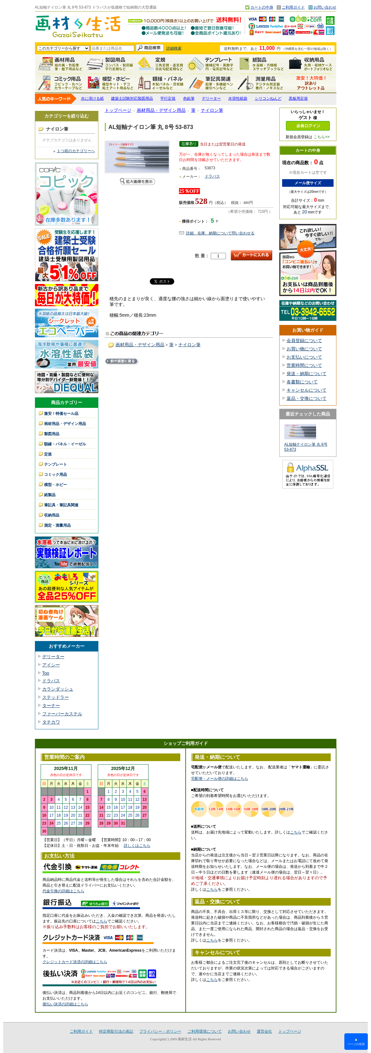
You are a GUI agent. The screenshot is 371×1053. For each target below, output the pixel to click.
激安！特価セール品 (311, 82)
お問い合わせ (325, 7)
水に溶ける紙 (92, 98)
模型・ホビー (110, 82)
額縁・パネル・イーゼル (161, 82)
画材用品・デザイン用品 (65, 424)
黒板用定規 (298, 98)
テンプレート (211, 63)
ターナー (51, 705)
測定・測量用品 (261, 82)
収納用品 (311, 63)
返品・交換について (307, 398)
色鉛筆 (189, 98)
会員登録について (304, 340)
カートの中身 (261, 7)
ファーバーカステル (62, 713)
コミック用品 (60, 82)
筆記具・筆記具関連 (61, 505)
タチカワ (51, 722)
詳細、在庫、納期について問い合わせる (220, 233)
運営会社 (264, 1031)
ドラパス (51, 680)
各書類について (302, 381)
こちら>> (321, 137)
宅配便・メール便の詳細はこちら (219, 778)
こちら (101, 921)
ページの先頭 (356, 1041)
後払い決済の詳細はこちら (65, 1004)
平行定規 (168, 98)
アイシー (51, 664)
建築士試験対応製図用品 (132, 98)
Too (46, 673)
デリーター (211, 98)
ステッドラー (55, 697)
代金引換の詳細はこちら (63, 891)
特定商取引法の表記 (116, 1031)
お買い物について (304, 348)
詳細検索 (174, 48)
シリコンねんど (268, 98)
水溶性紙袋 (237, 98)
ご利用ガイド (293, 7)
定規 (161, 63)
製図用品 (110, 63)
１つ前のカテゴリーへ (76, 151)
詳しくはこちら (137, 845)
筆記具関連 (211, 82)
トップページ (118, 110)
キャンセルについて (307, 390)
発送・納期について (307, 373)
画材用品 (60, 63)
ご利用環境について (205, 1031)
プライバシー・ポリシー (160, 1031)
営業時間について (304, 365)
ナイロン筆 (212, 110)
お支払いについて (304, 357)
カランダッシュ (57, 689)
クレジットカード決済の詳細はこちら (75, 962)
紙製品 (261, 63)
